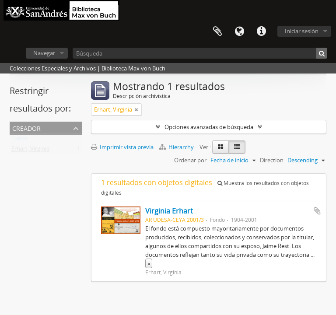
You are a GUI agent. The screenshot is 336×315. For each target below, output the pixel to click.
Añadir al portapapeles (317, 210)
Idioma (239, 31)
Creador (26, 127)
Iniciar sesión (301, 31)
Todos (19, 140)
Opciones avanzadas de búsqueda (208, 127)
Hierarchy (177, 147)
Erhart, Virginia (30, 150)
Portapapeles (217, 31)
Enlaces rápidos (261, 31)
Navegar (44, 53)
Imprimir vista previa (122, 147)
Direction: (272, 160)
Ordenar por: (191, 160)
